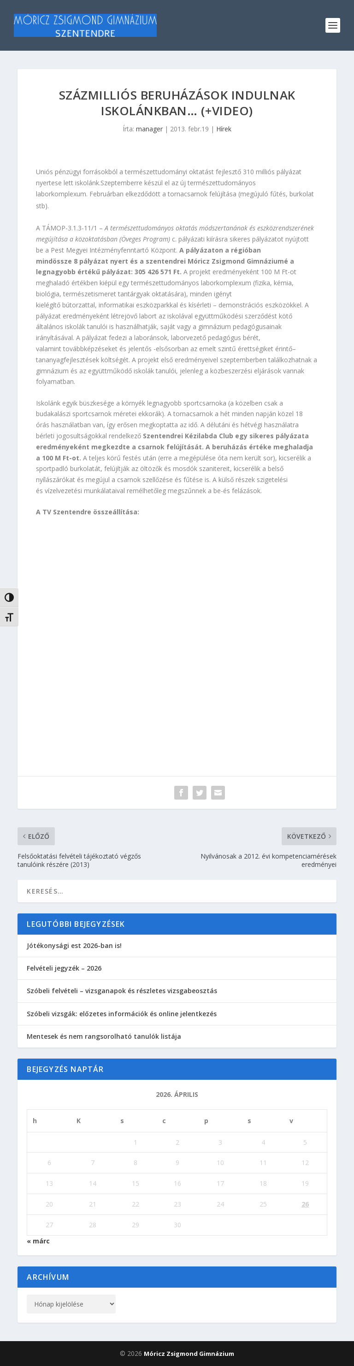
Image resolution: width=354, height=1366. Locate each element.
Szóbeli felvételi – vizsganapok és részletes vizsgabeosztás (122, 990)
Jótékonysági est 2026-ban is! (74, 945)
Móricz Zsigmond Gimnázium (189, 1353)
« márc (38, 1240)
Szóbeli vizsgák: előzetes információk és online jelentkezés (122, 1013)
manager (149, 128)
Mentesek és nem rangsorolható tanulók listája (104, 1036)
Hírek (223, 128)
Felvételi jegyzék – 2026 (64, 968)
